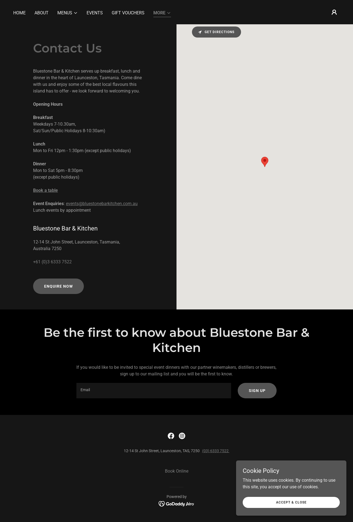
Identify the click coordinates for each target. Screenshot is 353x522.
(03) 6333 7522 (215, 451)
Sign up (257, 390)
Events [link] (95, 12)
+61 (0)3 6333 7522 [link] (52, 261)
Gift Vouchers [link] (128, 12)
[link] (170, 435)
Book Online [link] (176, 471)
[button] (67, 13)
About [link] (41, 12)
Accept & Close (291, 502)
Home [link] (19, 12)
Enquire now (58, 286)
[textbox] (153, 390)
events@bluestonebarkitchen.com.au (102, 203)
